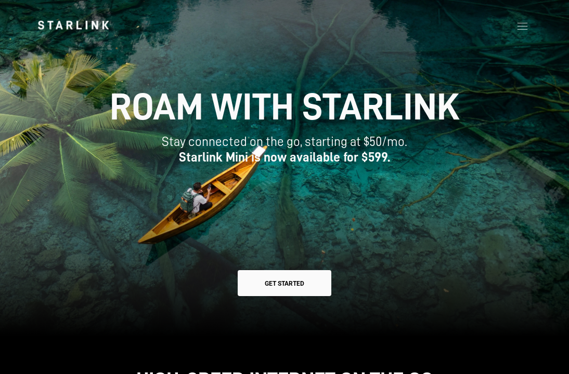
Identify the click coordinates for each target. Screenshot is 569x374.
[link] (73, 25)
